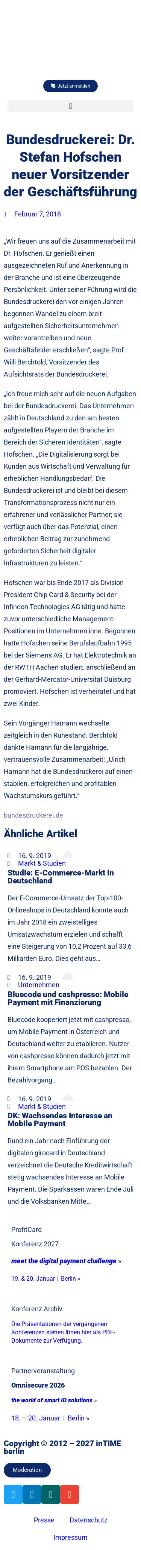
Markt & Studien (42, 863)
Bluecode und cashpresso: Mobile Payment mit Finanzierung (68, 998)
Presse (44, 1520)
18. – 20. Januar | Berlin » (50, 1418)
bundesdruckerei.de (33, 815)
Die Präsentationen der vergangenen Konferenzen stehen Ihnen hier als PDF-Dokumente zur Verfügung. (63, 1332)
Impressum (70, 1537)
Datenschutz (89, 1520)
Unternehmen (38, 985)
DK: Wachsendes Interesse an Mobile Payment (60, 1119)
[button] (70, 106)
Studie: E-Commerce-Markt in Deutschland (61, 876)
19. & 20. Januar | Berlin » (45, 1278)
